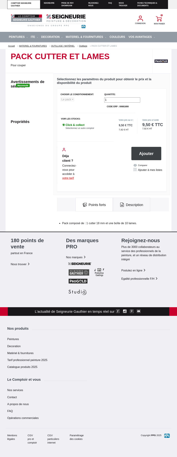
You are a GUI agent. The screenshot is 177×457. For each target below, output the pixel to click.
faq (110, 3)
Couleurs (117, 36)
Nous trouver (123, 4)
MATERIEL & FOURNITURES (86, 36)
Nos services (15, 390)
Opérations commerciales (23, 418)
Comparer (140, 165)
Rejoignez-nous (93, 4)
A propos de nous (18, 404)
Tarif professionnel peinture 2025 (27, 360)
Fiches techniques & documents (147, 4)
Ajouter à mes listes (148, 169)
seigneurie (49, 3)
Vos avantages (142, 36)
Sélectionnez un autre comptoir (80, 128)
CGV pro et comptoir (32, 439)
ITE (34, 36)
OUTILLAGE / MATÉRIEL (63, 46)
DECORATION (52, 36)
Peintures (13, 339)
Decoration (14, 346)
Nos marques (76, 257)
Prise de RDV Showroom (67, 4)
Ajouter (146, 153)
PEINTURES (18, 36)
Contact (12, 397)
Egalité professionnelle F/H (139, 278)
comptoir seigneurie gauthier (21, 4)
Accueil (11, 46)
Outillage (83, 46)
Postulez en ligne (133, 270)
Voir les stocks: (70, 119)
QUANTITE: (109, 94)
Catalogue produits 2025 (22, 366)
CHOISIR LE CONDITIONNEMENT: (77, 94)
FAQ (10, 411)
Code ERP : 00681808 (118, 107)
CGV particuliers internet (53, 439)
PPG (153, 435)
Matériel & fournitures (20, 353)
